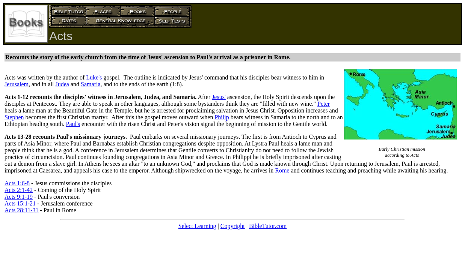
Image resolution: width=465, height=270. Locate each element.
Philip (221, 117)
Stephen (14, 117)
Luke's (94, 77)
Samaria (90, 84)
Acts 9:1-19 (19, 197)
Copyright (232, 226)
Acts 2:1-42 (19, 190)
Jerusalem (17, 84)
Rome (282, 170)
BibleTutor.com (268, 226)
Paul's (73, 124)
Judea (62, 84)
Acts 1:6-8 (17, 183)
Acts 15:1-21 (20, 203)
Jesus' (219, 97)
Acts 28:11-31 (22, 210)
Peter (323, 103)
